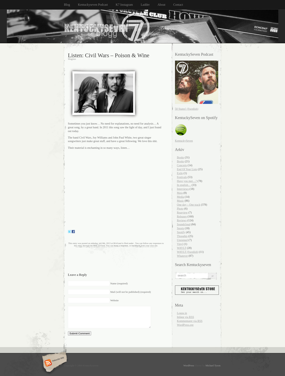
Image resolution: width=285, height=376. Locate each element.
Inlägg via (185, 317)
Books (180, 157)
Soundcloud (184, 224)
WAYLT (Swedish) (187, 251)
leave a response (121, 245)
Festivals (182, 177)
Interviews (183, 188)
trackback (136, 245)
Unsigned (182, 240)
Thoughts (182, 236)
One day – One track (188, 204)
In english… (184, 185)
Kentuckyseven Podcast (93, 4)
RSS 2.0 (97, 245)
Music (180, 200)
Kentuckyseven (85, 26)
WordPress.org (185, 324)
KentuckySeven (184, 140)
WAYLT (181, 247)
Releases (182, 216)
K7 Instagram (124, 4)
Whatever (182, 255)
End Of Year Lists (187, 169)
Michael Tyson (212, 365)
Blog (67, 4)
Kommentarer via (190, 320)
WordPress (188, 365)
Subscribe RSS (54, 363)
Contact (178, 4)
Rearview (182, 212)
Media (180, 196)
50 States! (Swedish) (186, 108)
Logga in (182, 313)
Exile (180, 173)
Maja (180, 192)
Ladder (145, 4)
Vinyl (180, 244)
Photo (180, 208)
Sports (180, 228)
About (161, 4)
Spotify (181, 232)
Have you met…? (187, 181)
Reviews (182, 220)
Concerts (182, 165)
